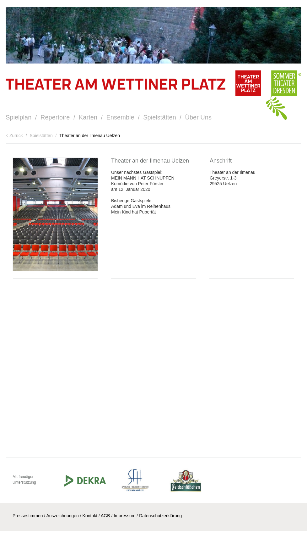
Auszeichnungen (62, 515)
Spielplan (18, 117)
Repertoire (55, 117)
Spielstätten (159, 117)
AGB (105, 515)
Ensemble (120, 117)
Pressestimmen (28, 515)
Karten (88, 117)
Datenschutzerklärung (160, 515)
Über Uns (198, 117)
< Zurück (15, 135)
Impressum (124, 515)
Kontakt (90, 515)
